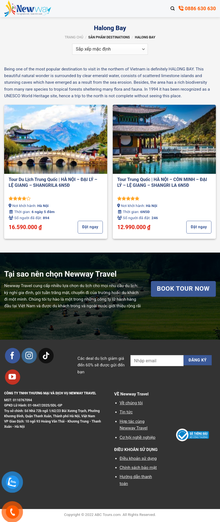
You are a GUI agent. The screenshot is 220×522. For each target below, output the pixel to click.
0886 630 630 (197, 8)
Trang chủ (74, 37)
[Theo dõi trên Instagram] (29, 355)
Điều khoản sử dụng (138, 458)
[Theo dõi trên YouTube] (12, 377)
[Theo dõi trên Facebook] (12, 355)
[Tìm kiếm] (173, 8)
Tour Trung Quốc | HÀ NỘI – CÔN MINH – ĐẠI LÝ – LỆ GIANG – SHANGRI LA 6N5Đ (162, 182)
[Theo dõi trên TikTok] (46, 355)
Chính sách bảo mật (138, 467)
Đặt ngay (90, 227)
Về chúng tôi (131, 402)
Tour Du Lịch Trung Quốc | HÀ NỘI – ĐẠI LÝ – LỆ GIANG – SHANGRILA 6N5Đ (53, 182)
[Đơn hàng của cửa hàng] (110, 49)
